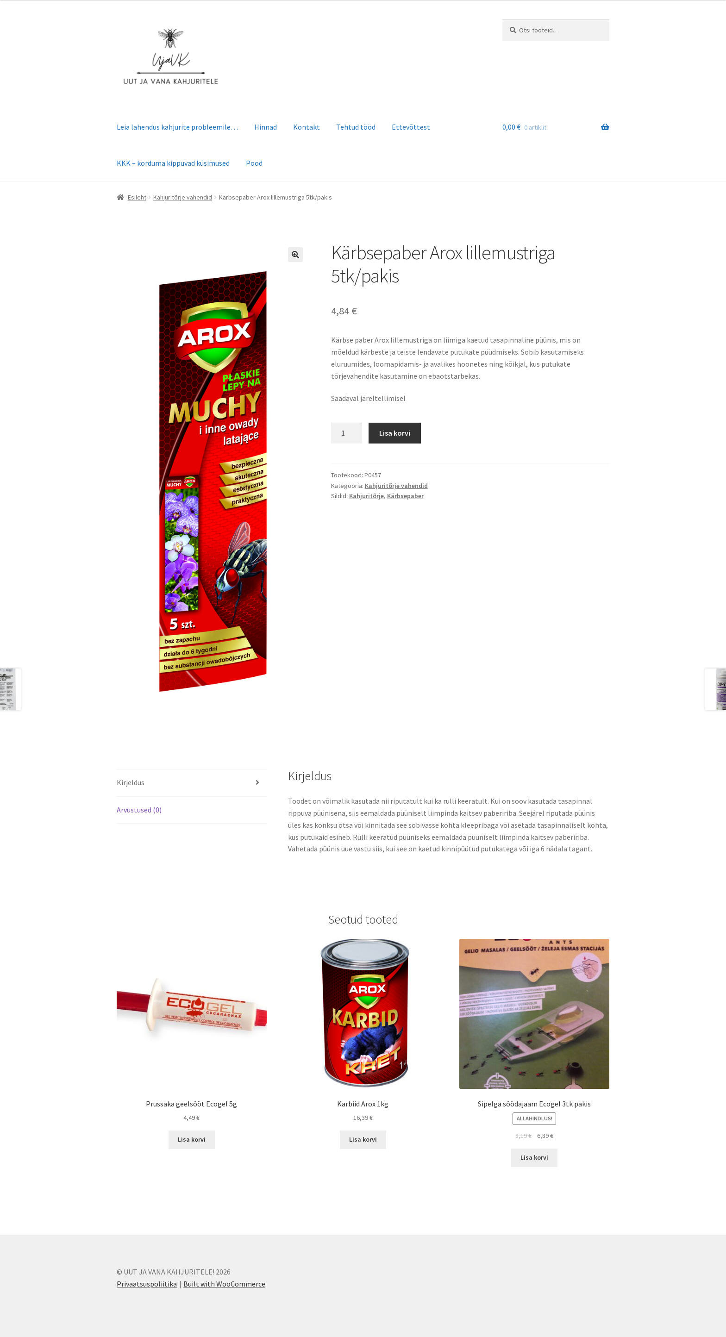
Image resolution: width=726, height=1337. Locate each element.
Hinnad (265, 126)
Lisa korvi (394, 432)
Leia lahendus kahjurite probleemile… (177, 126)
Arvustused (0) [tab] (139, 809)
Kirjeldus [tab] (130, 782)
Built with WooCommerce (224, 1283)
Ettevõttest (411, 126)
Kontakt (306, 126)
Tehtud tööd (356, 126)
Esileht (137, 197)
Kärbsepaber (405, 496)
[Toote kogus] (347, 433)
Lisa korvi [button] (192, 1139)
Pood (254, 163)
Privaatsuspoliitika (147, 1283)
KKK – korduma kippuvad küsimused (173, 163)
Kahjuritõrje (366, 496)
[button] (295, 254)
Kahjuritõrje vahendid (182, 197)
